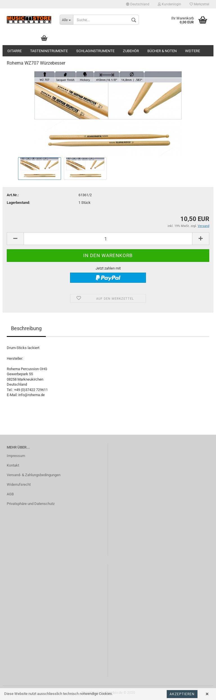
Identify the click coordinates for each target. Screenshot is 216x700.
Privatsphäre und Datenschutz (31, 504)
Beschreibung (26, 328)
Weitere (192, 51)
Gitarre (14, 51)
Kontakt (13, 465)
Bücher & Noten (162, 51)
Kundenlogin (169, 4)
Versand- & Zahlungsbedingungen (33, 475)
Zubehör (131, 51)
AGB (10, 494)
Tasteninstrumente (49, 51)
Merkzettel (199, 4)
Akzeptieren (182, 694)
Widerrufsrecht (19, 484)
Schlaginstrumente (95, 51)
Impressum (16, 456)
